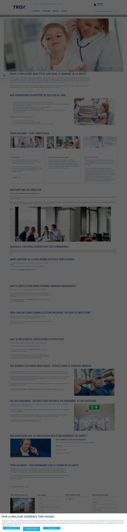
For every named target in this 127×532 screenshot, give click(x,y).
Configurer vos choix (11, 528)
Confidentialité (5, 526)
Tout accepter (51, 528)
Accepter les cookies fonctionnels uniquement (31, 528)
